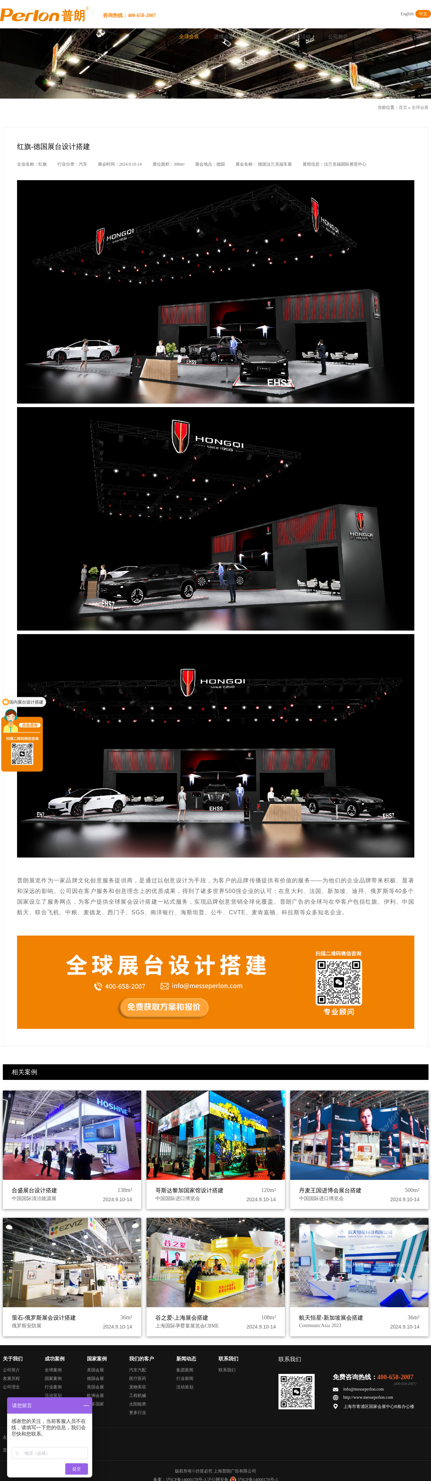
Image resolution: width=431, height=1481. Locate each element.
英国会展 (95, 1387)
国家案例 (53, 1378)
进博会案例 (226, 36)
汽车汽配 (137, 1370)
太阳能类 (137, 1404)
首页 (152, 36)
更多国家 (95, 1404)
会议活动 (301, 36)
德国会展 (95, 1378)
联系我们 (227, 1370)
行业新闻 (184, 1378)
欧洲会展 (95, 1395)
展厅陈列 (263, 36)
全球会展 (189, 36)
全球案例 (53, 1370)
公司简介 (338, 36)
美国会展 (95, 1370)
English (407, 13)
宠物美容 (137, 1387)
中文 (423, 13)
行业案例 (53, 1387)
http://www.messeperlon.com (368, 1397)
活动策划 (53, 1395)
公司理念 (11, 1387)
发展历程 (11, 1378)
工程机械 (137, 1395)
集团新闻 (184, 1370)
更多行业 (137, 1412)
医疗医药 (137, 1378)
